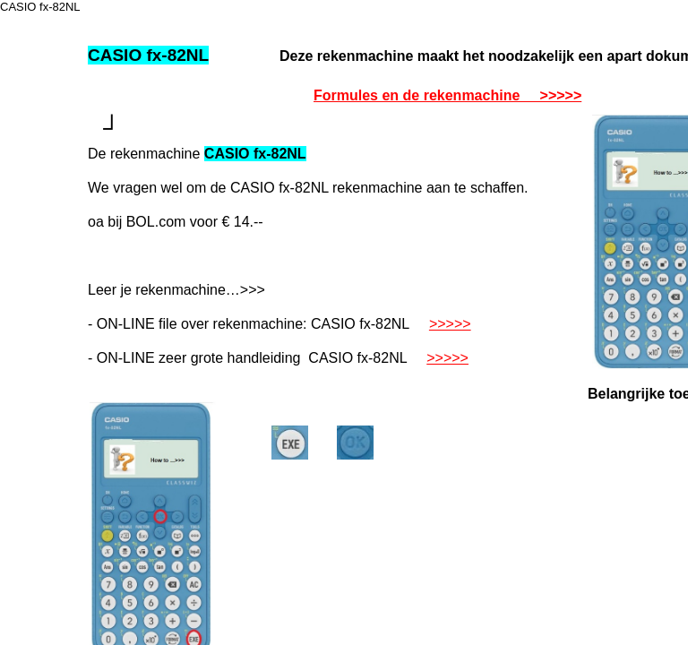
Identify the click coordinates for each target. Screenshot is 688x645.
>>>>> (450, 323)
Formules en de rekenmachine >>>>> (447, 95)
